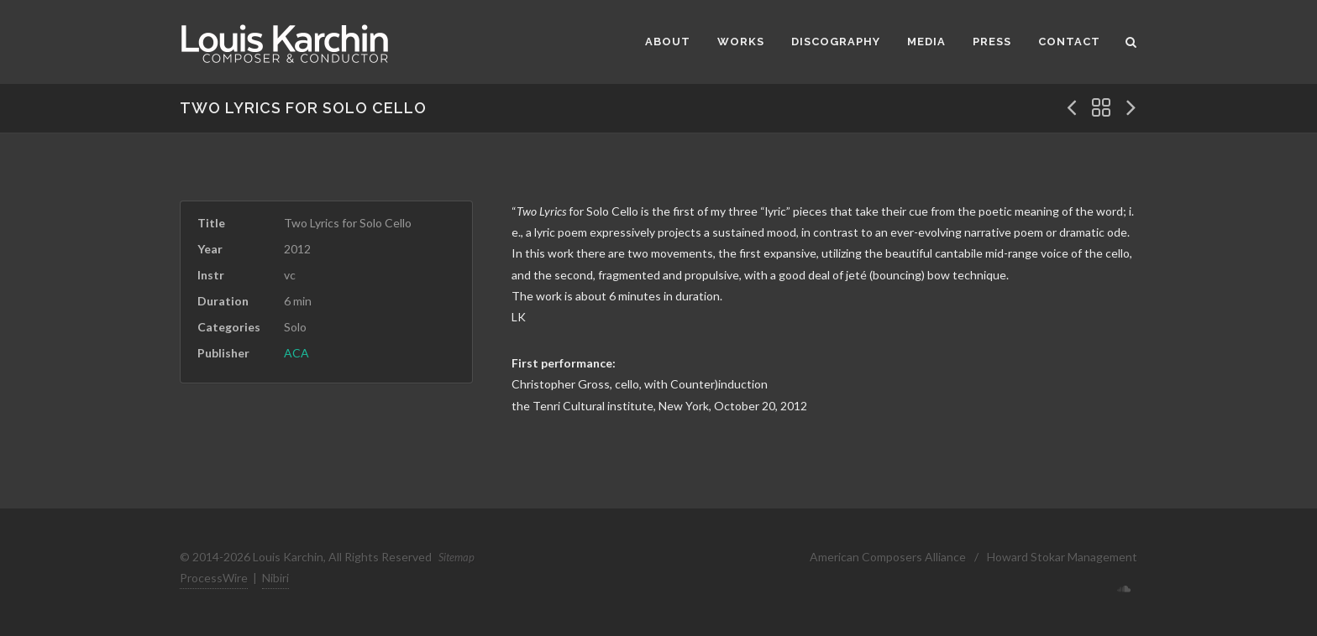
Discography (835, 41)
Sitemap (456, 557)
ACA (296, 353)
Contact (1069, 41)
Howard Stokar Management (1062, 557)
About (667, 41)
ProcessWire (214, 578)
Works (740, 41)
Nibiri (275, 578)
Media (926, 41)
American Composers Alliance (888, 557)
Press (992, 41)
